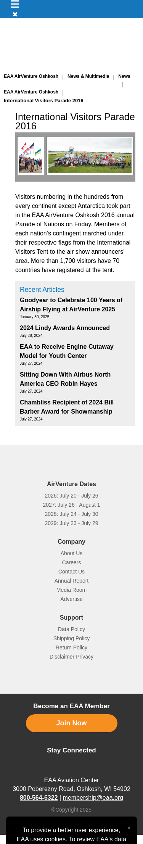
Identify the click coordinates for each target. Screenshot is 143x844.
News (124, 76)
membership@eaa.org (93, 797)
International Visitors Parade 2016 (44, 100)
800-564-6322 (39, 797)
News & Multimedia (88, 76)
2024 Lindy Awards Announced (65, 328)
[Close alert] (129, 826)
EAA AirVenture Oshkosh (31, 76)
